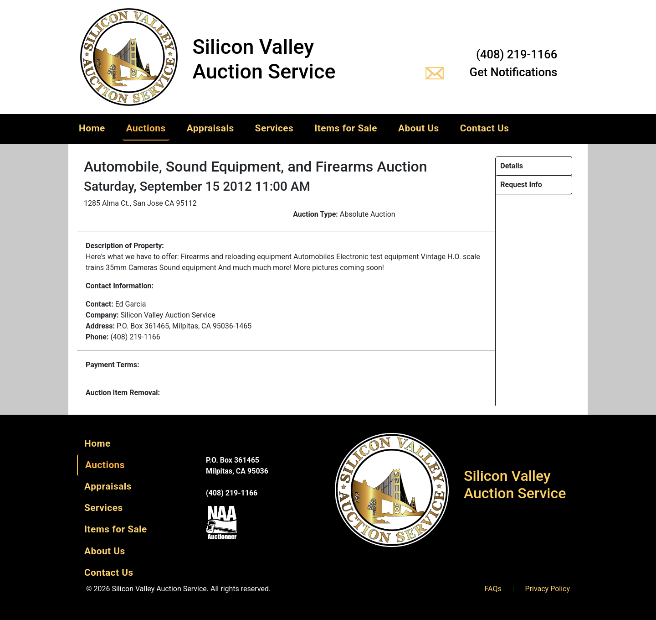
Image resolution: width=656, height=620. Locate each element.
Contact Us (484, 128)
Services (274, 128)
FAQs (493, 588)
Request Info (521, 184)
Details (511, 166)
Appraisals (210, 128)
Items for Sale (345, 128)
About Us (418, 128)
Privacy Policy (547, 588)
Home (92, 128)
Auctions (146, 128)
